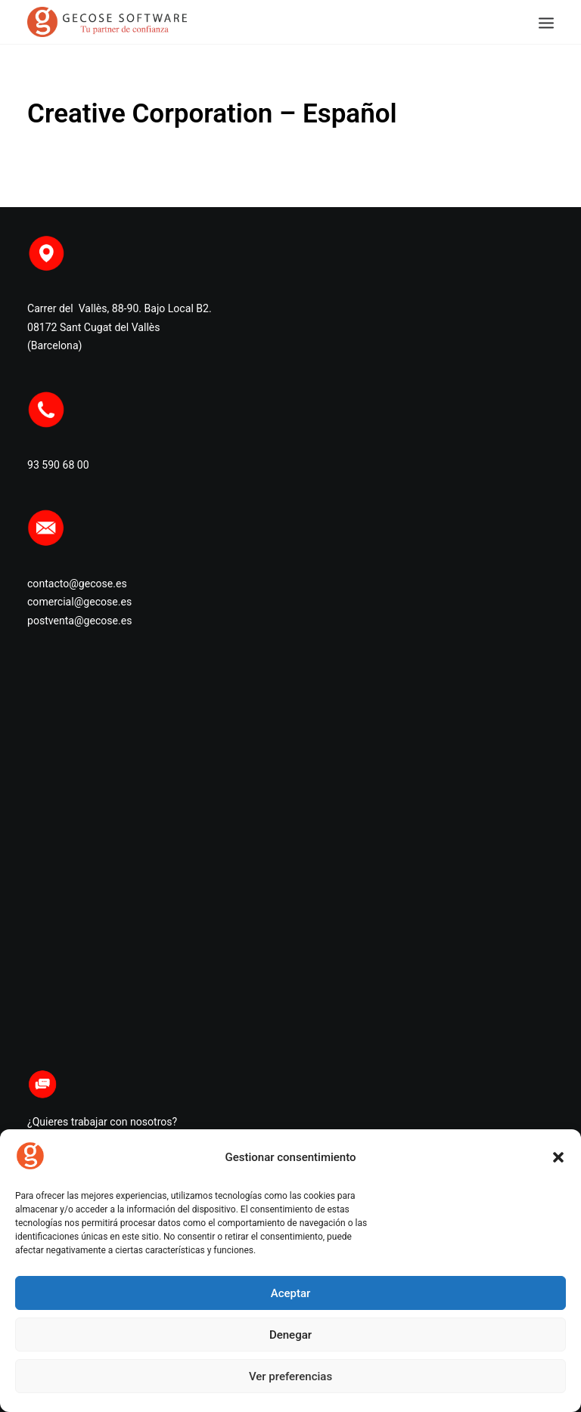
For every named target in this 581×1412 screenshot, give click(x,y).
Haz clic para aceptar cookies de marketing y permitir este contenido (290, 853)
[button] (558, 1157)
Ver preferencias (290, 1376)
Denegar (290, 1335)
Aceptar (291, 1293)
